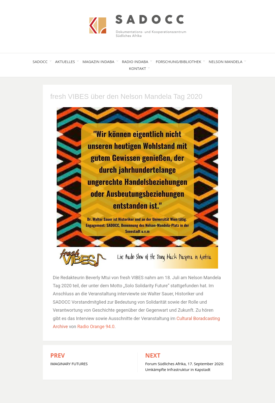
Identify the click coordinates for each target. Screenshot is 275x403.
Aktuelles (65, 61)
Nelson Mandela (225, 61)
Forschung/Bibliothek (178, 61)
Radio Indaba (135, 61)
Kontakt (137, 68)
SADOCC (40, 61)
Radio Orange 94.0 (95, 326)
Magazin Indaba (98, 61)
